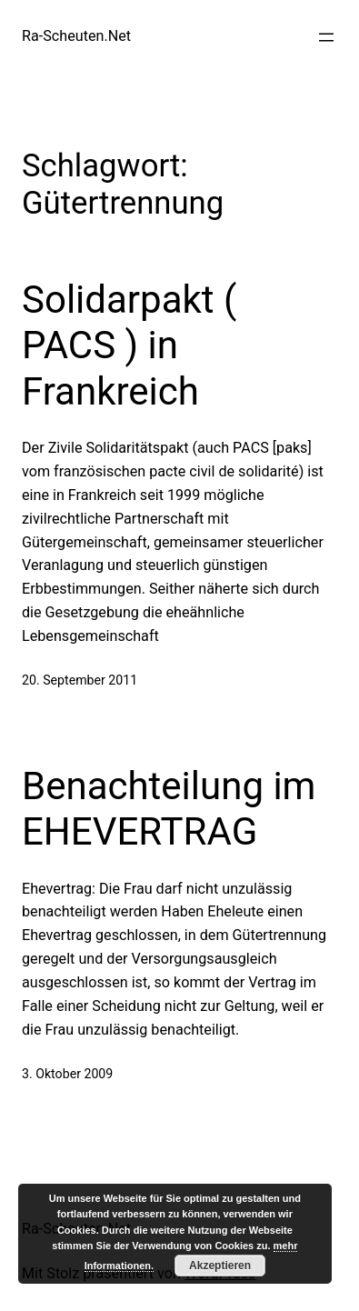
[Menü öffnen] (326, 37)
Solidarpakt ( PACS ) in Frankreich (129, 345)
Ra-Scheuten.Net (76, 36)
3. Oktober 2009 (67, 1073)
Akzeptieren (220, 1265)
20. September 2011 (79, 680)
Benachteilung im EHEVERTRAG (168, 809)
